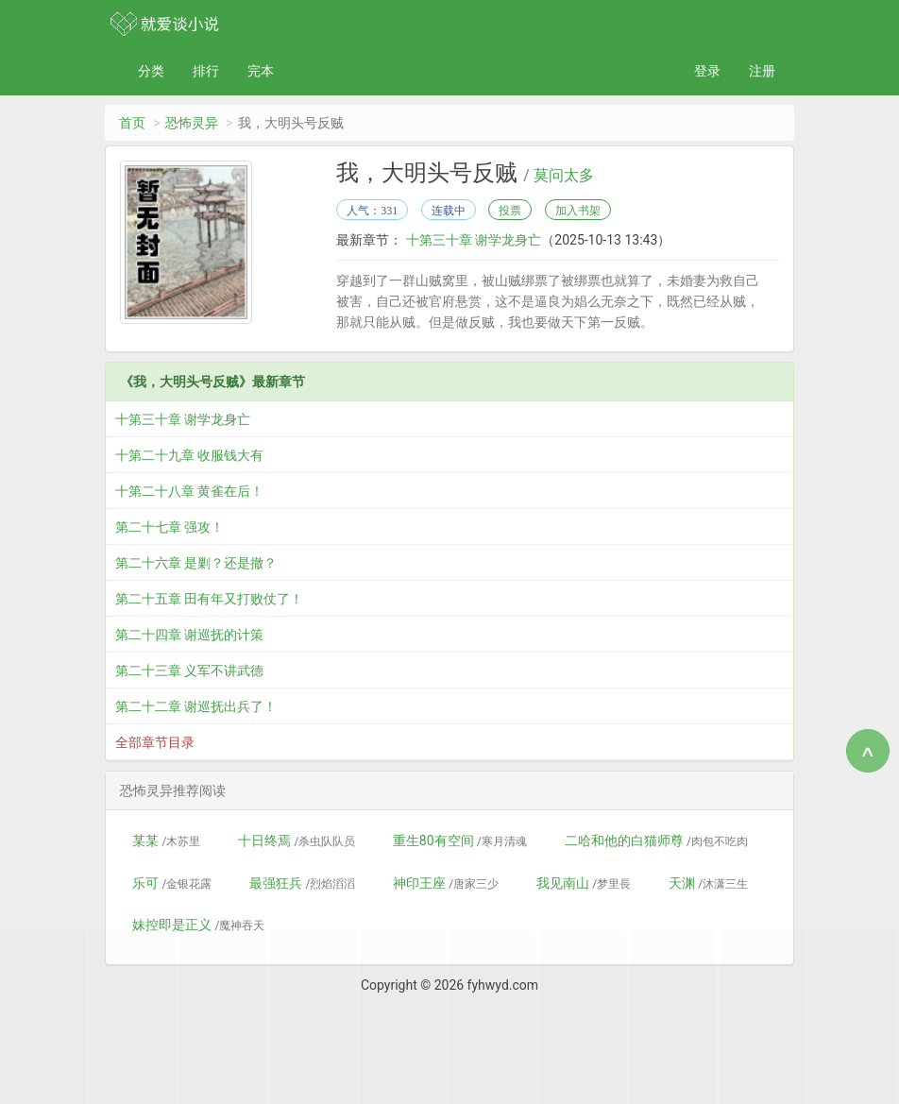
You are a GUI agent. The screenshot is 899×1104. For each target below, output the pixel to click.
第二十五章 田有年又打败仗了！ (209, 598)
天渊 (708, 883)
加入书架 (578, 210)
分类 (151, 70)
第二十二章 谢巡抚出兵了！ (196, 706)
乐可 (172, 883)
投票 (510, 210)
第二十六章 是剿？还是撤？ (196, 562)
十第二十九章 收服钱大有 (189, 455)
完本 (260, 70)
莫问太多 (564, 175)
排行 (206, 70)
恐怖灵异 (191, 122)
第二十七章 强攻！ (169, 527)
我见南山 (583, 883)
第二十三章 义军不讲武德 (189, 670)
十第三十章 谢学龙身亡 (471, 239)
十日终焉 (296, 840)
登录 (707, 70)
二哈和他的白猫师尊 (656, 840)
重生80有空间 (460, 840)
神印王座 (446, 883)
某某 (166, 840)
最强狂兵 (302, 883)
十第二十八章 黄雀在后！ (189, 491)
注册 (762, 70)
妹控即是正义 (198, 924)
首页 (132, 122)
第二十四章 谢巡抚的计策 (189, 634)
